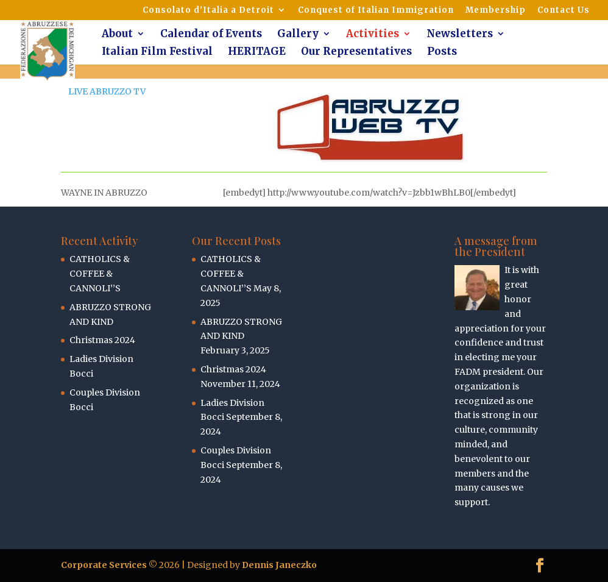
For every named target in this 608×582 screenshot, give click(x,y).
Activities (372, 34)
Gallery (298, 34)
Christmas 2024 (102, 340)
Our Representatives (356, 52)
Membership (495, 10)
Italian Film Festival (157, 52)
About (117, 34)
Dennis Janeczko (279, 564)
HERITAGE (257, 52)
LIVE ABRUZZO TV (107, 91)
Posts (442, 52)
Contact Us (563, 10)
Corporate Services (104, 564)
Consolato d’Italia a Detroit (208, 10)
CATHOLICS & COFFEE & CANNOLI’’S (99, 274)
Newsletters (459, 34)
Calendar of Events (211, 34)
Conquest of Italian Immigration (376, 10)
